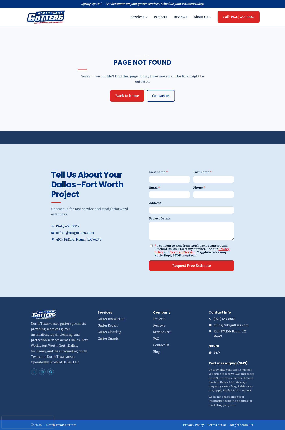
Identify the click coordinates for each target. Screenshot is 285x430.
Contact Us (161, 345)
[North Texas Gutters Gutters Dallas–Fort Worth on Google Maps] (50, 371)
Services (139, 17)
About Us (202, 17)
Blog (156, 352)
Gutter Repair (108, 325)
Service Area (162, 332)
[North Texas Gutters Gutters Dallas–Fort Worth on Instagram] (42, 371)
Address (155, 203)
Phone (199, 187)
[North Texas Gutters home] (46, 17)
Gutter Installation (111, 319)
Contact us (161, 96)
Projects (160, 17)
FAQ (156, 339)
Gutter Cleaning (109, 332)
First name (158, 172)
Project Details (160, 218)
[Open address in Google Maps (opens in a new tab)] (93, 239)
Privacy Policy (193, 425)
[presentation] (28, 422)
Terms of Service (182, 252)
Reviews (180, 17)
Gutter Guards (108, 339)
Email (154, 187)
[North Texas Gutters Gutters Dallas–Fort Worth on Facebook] (34, 371)
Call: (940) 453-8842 (238, 17)
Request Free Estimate (191, 266)
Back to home (127, 96)
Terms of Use (216, 425)
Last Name (202, 172)
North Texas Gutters (61, 425)
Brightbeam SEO (242, 425)
